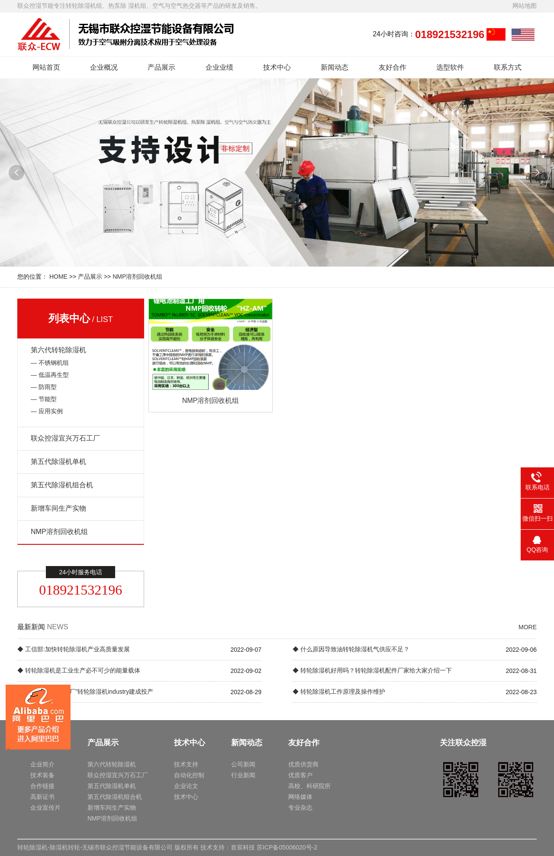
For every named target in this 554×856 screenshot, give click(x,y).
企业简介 (42, 764)
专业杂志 (300, 807)
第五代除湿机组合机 (62, 485)
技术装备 (42, 775)
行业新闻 (243, 775)
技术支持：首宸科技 (227, 847)
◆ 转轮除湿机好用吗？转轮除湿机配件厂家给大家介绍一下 (372, 670)
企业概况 (104, 67)
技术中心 (277, 67)
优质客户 (300, 775)
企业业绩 (219, 67)
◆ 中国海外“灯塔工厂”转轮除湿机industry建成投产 (85, 691)
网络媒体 (300, 796)
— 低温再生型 (50, 374)
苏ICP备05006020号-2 (287, 847)
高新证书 (42, 796)
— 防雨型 (44, 386)
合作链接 (42, 785)
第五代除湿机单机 (58, 461)
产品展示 (161, 67)
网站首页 (46, 67)
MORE (528, 627)
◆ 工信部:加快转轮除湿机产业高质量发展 (73, 649)
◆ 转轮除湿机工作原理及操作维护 (339, 691)
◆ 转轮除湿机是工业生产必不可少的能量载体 (78, 670)
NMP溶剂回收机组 (137, 276)
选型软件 (450, 67)
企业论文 (186, 785)
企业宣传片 (45, 807)
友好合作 (392, 67)
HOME (58, 276)
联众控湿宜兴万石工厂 (65, 438)
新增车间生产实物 (58, 508)
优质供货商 (303, 764)
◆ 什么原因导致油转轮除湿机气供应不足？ (351, 649)
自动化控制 (189, 775)
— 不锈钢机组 (50, 362)
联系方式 (508, 67)
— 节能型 (44, 399)
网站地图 (524, 5)
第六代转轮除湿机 (58, 350)
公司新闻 (243, 764)
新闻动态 (334, 67)
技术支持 (186, 764)
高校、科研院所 (309, 785)
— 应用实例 (47, 411)
